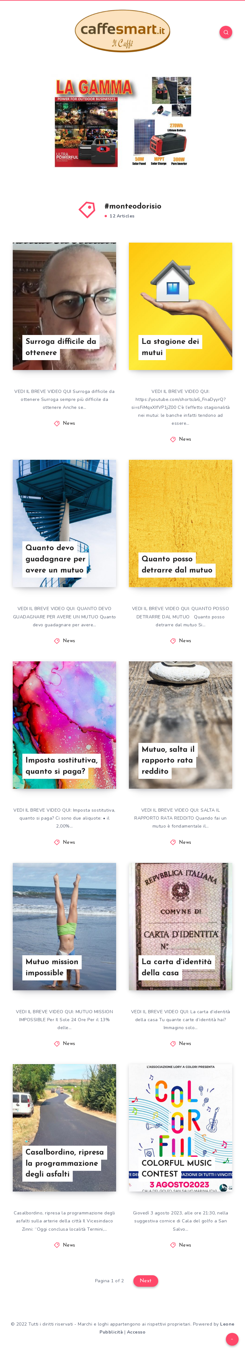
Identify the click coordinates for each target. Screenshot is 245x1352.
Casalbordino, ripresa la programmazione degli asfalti (65, 1164)
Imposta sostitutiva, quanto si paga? (62, 766)
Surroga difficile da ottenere (61, 347)
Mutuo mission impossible (52, 967)
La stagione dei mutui (170, 347)
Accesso (136, 1332)
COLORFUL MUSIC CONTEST (177, 1169)
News (69, 423)
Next (146, 1281)
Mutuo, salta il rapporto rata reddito (168, 761)
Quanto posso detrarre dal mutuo (177, 565)
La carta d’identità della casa (177, 967)
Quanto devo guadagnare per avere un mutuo (55, 559)
